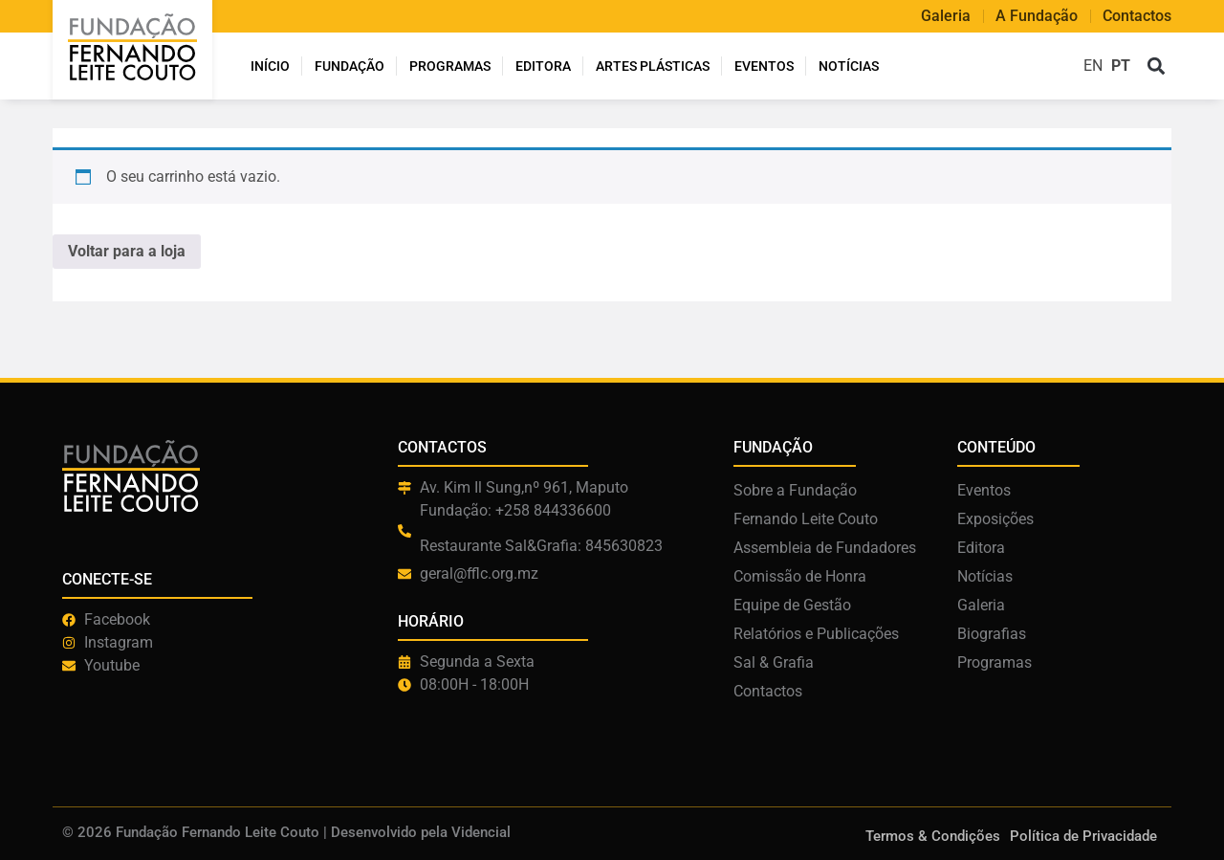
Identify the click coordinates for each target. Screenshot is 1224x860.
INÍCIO (270, 66)
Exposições (995, 519)
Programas (450, 66)
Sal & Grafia (773, 662)
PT (1120, 65)
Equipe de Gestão (792, 605)
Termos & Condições (932, 836)
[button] (1155, 66)
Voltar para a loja (127, 251)
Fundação (349, 66)
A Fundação (1036, 16)
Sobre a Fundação (795, 490)
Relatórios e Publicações (816, 634)
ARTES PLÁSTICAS (653, 66)
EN (1093, 65)
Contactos (1137, 16)
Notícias (849, 66)
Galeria (946, 16)
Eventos (764, 66)
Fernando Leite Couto (805, 519)
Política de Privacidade (1083, 836)
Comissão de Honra (799, 576)
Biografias (991, 634)
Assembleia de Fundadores (824, 548)
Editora (543, 66)
